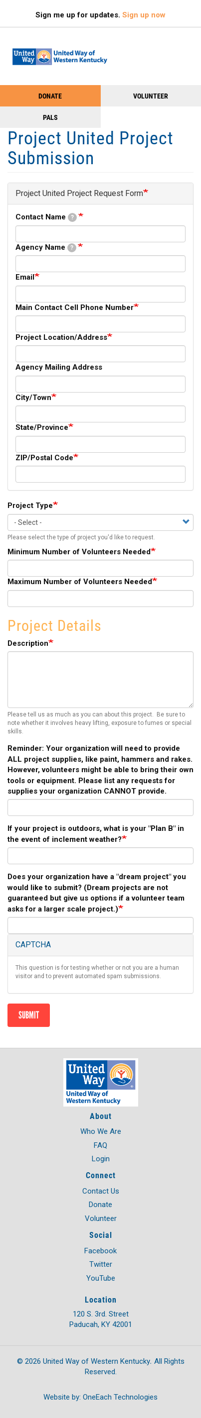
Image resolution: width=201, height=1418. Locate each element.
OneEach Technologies (120, 1397)
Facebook (100, 1250)
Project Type (30, 505)
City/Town (33, 397)
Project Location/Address (61, 337)
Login (101, 1158)
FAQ (100, 1145)
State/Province (41, 427)
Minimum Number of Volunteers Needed (79, 551)
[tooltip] (72, 217)
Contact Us (100, 1191)
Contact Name (46, 217)
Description (27, 643)
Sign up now (144, 14)
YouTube (100, 1278)
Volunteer (150, 96)
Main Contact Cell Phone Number (74, 307)
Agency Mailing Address (58, 367)
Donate (50, 96)
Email (24, 277)
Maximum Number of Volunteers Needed (79, 581)
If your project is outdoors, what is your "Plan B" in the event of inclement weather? (95, 833)
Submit (28, 1015)
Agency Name (45, 247)
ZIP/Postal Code (44, 457)
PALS (50, 117)
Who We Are (100, 1131)
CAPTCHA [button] (33, 944)
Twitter (100, 1264)
